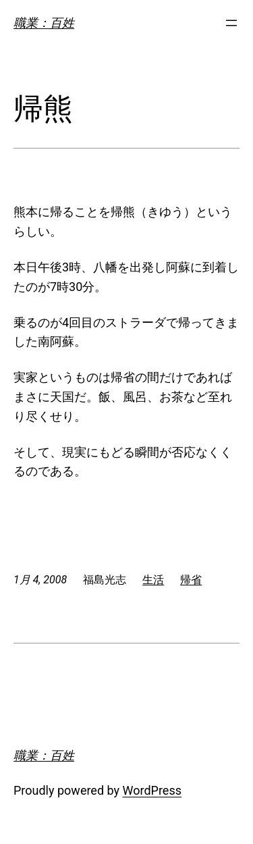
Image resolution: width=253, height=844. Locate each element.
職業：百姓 (43, 23)
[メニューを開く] (231, 23)
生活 (153, 579)
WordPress (152, 790)
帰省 (191, 579)
